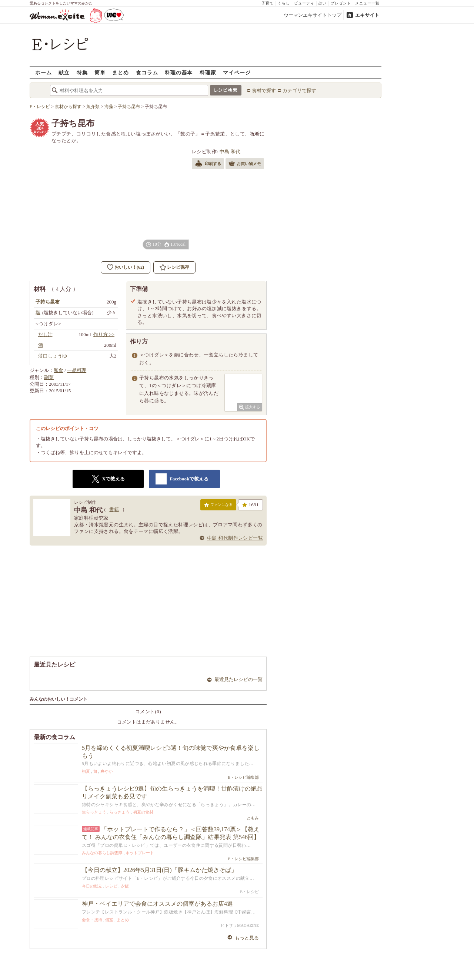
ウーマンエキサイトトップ (312, 15)
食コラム (147, 72)
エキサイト (367, 15)
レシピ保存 (178, 267)
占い (322, 3)
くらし (284, 3)
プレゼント (341, 3)
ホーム (43, 72)
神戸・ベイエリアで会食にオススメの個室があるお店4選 (157, 903)
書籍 (114, 509)
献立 (64, 72)
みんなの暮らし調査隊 (102, 853)
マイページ (237, 72)
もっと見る (247, 937)
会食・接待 (92, 920)
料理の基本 (179, 72)
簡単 (100, 72)
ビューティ (304, 3)
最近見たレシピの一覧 (238, 679)
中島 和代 (230, 151)
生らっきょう (94, 812)
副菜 (49, 377)
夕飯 (125, 886)
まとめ (120, 72)
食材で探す (264, 90)
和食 (58, 370)
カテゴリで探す (299, 90)
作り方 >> (103, 334)
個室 (109, 920)
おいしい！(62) (129, 267)
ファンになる (218, 506)
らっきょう (119, 812)
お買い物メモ (244, 164)
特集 (82, 72)
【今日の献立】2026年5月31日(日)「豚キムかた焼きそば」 (159, 870)
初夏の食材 (143, 812)
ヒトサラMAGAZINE (240, 925)
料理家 (208, 72)
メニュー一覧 (367, 3)
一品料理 (76, 370)
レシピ (111, 886)
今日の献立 (92, 886)
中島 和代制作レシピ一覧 (235, 538)
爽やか (106, 771)
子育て (267, 3)
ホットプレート (140, 853)
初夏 (86, 771)
